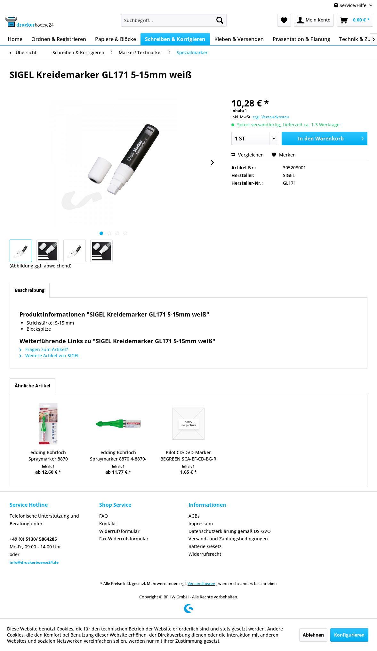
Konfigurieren (349, 635)
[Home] (15, 39)
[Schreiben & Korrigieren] (175, 39)
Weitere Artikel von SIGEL (49, 355)
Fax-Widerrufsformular (123, 539)
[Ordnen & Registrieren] (59, 39)
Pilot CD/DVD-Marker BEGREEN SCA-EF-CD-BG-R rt (188, 455)
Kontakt (107, 523)
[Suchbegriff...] (174, 20)
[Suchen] (220, 20)
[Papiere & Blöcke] (115, 39)
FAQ (103, 516)
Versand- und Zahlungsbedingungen (228, 539)
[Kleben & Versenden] (239, 39)
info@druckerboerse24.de (34, 562)
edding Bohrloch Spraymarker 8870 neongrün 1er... (48, 455)
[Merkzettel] (284, 20)
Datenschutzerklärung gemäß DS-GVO (229, 531)
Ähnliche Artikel (32, 386)
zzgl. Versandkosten (271, 117)
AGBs (194, 516)
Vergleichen (247, 155)
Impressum (200, 523)
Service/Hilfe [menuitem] (351, 5)
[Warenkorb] (355, 20)
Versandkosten (201, 583)
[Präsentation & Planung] (301, 39)
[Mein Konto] (314, 20)
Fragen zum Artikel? (44, 349)
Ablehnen (313, 635)
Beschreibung (29, 290)
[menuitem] (174, 20)
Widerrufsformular (119, 531)
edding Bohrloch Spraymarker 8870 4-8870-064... (118, 455)
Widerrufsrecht (204, 554)
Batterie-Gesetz (204, 546)
